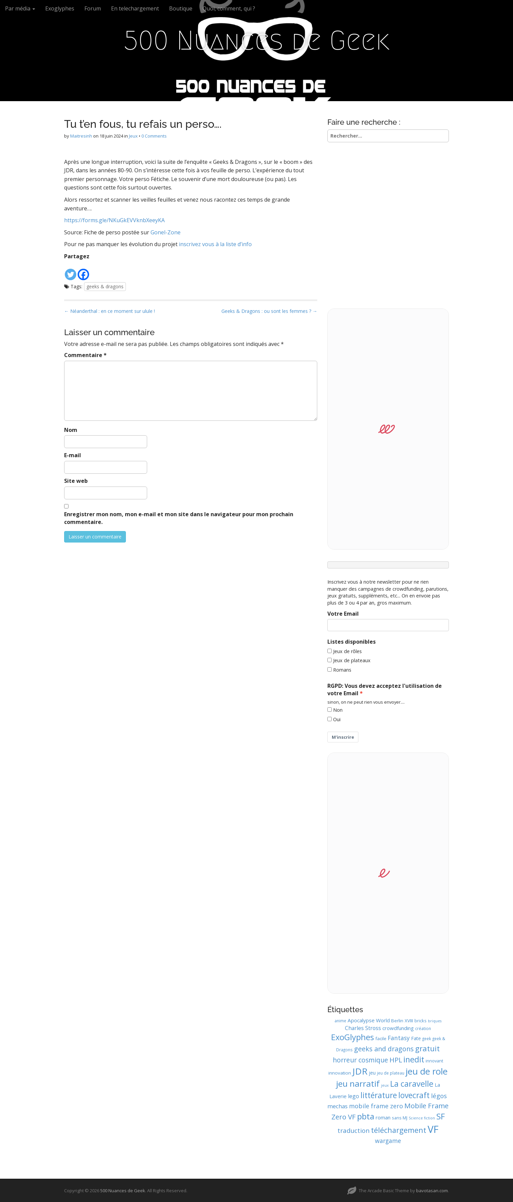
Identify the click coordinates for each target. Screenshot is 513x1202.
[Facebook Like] (90, 266)
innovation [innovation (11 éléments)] (339, 1073)
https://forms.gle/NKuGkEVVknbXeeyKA (114, 220)
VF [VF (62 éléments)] (433, 1129)
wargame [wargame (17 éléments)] (388, 1141)
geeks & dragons (105, 286)
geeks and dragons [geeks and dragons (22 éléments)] (384, 1048)
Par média (20, 8)
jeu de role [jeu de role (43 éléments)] (427, 1071)
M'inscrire (343, 737)
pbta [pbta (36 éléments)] (365, 1116)
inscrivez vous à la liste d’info (215, 244)
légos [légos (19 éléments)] (439, 1095)
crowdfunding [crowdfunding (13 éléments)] (398, 1028)
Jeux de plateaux (352, 660)
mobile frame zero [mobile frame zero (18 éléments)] (376, 1106)
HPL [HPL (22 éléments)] (395, 1059)
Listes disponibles (351, 641)
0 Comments (154, 136)
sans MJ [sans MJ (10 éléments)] (399, 1118)
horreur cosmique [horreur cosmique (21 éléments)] (360, 1059)
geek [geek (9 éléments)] (426, 1038)
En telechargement (135, 8)
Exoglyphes (59, 8)
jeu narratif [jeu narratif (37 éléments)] (358, 1083)
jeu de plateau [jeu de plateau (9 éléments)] (390, 1073)
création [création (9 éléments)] (423, 1028)
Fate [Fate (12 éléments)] (416, 1038)
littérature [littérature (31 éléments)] (378, 1095)
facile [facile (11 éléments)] (380, 1038)
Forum (92, 8)
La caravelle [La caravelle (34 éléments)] (411, 1083)
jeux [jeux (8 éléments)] (385, 1085)
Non (338, 710)
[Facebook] (83, 271)
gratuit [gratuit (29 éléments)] (427, 1048)
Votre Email (343, 613)
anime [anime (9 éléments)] (340, 1020)
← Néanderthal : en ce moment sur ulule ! (109, 311)
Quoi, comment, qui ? (228, 8)
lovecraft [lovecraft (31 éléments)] (414, 1095)
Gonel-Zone (165, 232)
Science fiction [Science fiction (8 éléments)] (422, 1118)
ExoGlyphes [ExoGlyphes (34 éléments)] (352, 1037)
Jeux (133, 136)
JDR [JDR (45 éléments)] (360, 1071)
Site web (76, 481)
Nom (70, 430)
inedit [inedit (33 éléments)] (413, 1059)
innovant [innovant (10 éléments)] (434, 1061)
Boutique (180, 8)
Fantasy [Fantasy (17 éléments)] (399, 1038)
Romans (342, 670)
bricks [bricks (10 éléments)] (420, 1021)
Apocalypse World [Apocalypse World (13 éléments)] (369, 1020)
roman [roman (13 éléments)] (383, 1117)
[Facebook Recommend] (92, 266)
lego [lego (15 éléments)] (353, 1096)
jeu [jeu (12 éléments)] (372, 1072)
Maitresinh (81, 136)
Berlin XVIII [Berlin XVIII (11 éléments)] (402, 1021)
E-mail (72, 455)
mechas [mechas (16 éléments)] (337, 1106)
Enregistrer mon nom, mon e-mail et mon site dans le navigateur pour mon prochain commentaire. (178, 518)
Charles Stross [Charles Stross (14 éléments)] (363, 1028)
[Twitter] (70, 271)
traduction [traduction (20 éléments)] (354, 1130)
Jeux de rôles (347, 651)
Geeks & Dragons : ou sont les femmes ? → (269, 311)
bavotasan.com (432, 1191)
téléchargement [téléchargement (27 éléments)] (398, 1130)
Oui (337, 719)
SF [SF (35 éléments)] (440, 1116)
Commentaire (85, 355)
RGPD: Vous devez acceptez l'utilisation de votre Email (384, 689)
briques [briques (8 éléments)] (434, 1021)
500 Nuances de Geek (257, 40)
